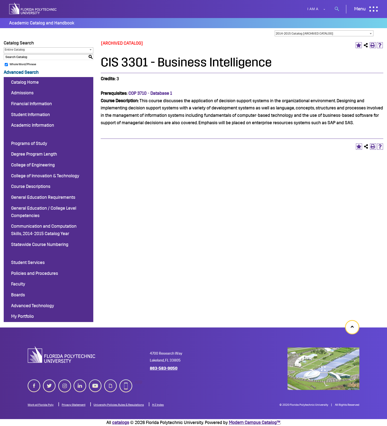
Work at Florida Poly (41, 404)
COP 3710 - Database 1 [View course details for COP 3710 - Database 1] (150, 93)
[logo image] (62, 354)
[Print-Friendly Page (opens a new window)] (373, 45)
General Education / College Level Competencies (43, 212)
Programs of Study (29, 143)
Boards (18, 295)
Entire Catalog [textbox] (15, 49)
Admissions (22, 93)
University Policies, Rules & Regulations (119, 404)
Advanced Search (21, 72)
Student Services (28, 262)
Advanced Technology (32, 306)
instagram (64, 384)
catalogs (120, 422)
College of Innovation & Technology (45, 176)
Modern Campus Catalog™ (254, 422)
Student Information (30, 114)
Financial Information (31, 103)
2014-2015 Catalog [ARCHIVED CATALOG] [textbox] (304, 33)
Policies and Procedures (34, 273)
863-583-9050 (163, 368)
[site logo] (33, 9)
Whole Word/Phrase (23, 64)
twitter (49, 384)
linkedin (80, 384)
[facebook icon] (34, 384)
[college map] (323, 368)
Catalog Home (25, 82)
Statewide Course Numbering (39, 244)
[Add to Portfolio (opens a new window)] (359, 45)
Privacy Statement (73, 404)
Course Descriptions (30, 186)
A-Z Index (158, 404)
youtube (95, 384)
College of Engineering (33, 165)
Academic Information (32, 125)
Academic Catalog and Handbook (41, 23)
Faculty (18, 284)
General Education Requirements (43, 197)
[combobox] (324, 33)
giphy (110, 384)
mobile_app (125, 384)
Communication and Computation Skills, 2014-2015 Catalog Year (44, 230)
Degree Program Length (34, 154)
